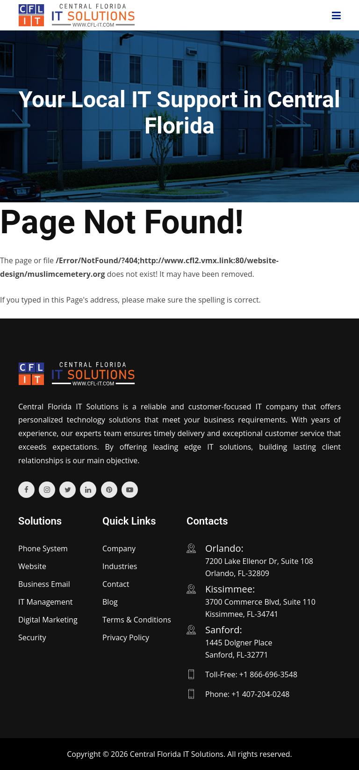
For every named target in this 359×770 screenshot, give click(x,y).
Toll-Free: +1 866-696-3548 (251, 674)
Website (32, 566)
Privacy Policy (125, 637)
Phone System (43, 548)
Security (32, 637)
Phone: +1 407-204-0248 (247, 694)
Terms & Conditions (136, 620)
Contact (115, 584)
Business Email (44, 584)
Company (119, 548)
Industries (119, 566)
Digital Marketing (48, 620)
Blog (110, 602)
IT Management (45, 602)
